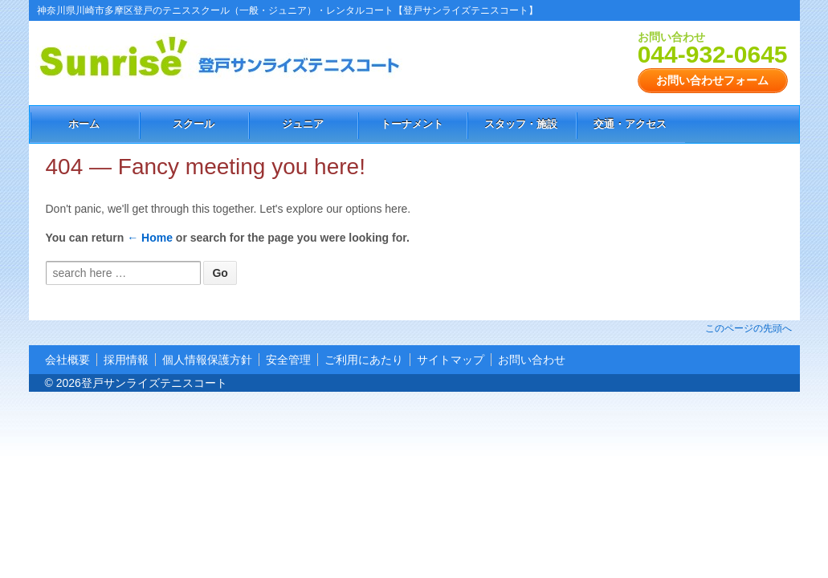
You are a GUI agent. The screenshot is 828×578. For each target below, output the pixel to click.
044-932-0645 (713, 54)
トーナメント (412, 124)
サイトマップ (450, 359)
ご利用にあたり (363, 359)
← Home (150, 237)
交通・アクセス (630, 124)
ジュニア (303, 124)
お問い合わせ (531, 359)
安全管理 (288, 359)
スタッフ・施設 (520, 124)
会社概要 (67, 359)
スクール (193, 124)
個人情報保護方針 (207, 359)
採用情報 (126, 359)
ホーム (84, 124)
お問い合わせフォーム (712, 80)
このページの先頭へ (748, 328)
